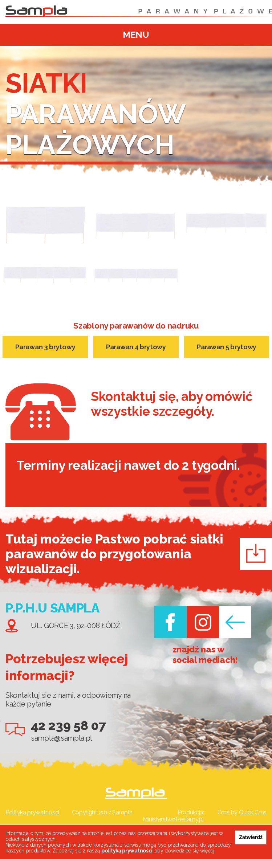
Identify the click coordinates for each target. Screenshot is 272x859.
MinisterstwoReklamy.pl (173, 819)
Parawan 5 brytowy (226, 347)
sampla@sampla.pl (61, 738)
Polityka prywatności (32, 812)
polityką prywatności (127, 851)
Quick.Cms (253, 812)
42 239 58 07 (68, 725)
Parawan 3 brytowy (45, 347)
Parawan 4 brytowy (136, 347)
